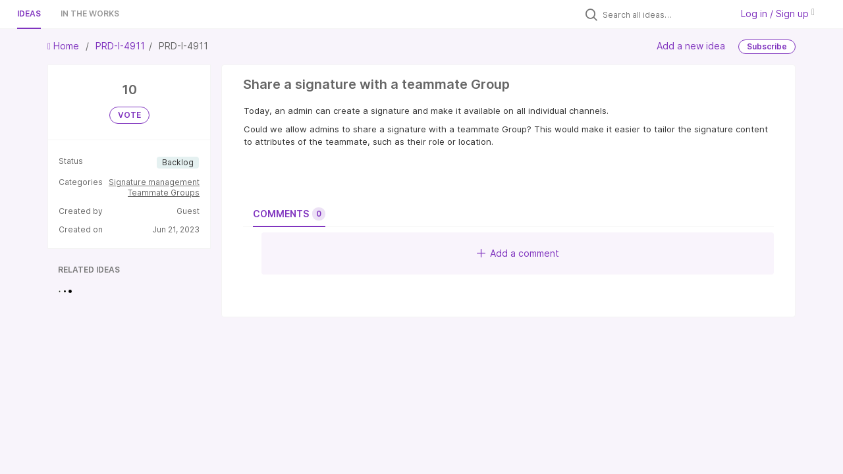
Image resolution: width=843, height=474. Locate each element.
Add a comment (518, 253)
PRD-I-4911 (120, 45)
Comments (289, 214)
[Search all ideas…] (663, 14)
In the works (90, 13)
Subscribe (767, 46)
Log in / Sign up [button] (778, 13)
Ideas (29, 13)
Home (64, 45)
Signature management (154, 182)
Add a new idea (691, 45)
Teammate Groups (164, 193)
